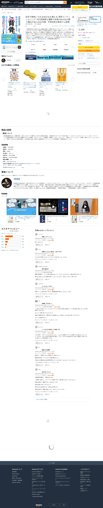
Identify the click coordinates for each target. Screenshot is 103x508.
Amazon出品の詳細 (37, 496)
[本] (2, 9)
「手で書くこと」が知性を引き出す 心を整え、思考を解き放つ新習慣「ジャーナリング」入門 (25, 217)
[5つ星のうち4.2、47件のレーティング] (43, 88)
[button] (18, 2)
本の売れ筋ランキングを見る (32, 163)
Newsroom (14, 476)
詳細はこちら (92, 32)
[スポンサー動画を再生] (53, 206)
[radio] (83, 19)
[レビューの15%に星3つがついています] (12, 242)
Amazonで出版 (35, 494)
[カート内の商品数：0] (98, 2)
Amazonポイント (15, 6)
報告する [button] (47, 244)
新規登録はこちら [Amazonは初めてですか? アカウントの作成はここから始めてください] (84, 10)
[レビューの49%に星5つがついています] (12, 236)
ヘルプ (26, 6)
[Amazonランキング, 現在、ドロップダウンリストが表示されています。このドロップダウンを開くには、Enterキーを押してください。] (49, 9)
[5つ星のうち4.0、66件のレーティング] (59, 87)
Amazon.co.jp (90, 54)
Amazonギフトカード (60, 473)
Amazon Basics (49, 6)
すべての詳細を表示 (31, 52)
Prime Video (58, 6)
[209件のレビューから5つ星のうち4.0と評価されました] (25, 220)
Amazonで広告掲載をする (38, 492)
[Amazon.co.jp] (7, 2)
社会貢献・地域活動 (17, 480)
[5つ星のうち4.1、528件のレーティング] (27, 90)
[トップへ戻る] (51, 464)
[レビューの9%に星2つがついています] (12, 244)
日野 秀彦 (28, 24)
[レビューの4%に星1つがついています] (12, 247)
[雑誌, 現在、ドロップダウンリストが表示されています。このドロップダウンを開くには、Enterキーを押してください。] (69, 9)
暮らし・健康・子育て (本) (10, 165)
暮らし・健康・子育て (8, 12)
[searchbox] (46, 2)
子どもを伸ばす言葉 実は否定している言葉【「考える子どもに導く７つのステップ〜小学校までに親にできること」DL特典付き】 (89, 217)
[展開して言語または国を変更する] (58, 505)
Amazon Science (16, 482)
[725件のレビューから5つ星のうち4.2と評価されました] (89, 220)
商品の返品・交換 (84, 479)
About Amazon (15, 473)
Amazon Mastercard (60, 476)
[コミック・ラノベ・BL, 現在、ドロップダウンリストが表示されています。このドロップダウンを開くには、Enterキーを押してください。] (61, 9)
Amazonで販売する (37, 471)
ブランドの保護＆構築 (37, 476)
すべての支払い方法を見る (63, 485)
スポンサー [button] (4, 195)
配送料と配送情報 (84, 475)
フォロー (18, 60)
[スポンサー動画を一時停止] (34, 213)
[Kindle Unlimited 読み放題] (37, 9)
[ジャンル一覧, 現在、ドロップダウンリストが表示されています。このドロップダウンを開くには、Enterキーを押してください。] (27, 9)
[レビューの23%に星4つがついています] (12, 239)
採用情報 (14, 471)
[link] (14, 84)
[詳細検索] (20, 9)
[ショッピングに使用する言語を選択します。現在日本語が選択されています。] (53, 505)
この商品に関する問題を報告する (35, 41)
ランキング (41, 6)
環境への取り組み (16, 478)
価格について (83, 488)
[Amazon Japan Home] (39, 505)
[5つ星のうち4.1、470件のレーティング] (11, 88)
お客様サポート (84, 490)
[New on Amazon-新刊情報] (10, 9)
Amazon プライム (84, 477)
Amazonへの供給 (36, 473)
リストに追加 (82, 63)
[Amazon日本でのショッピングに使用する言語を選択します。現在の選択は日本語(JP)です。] (70, 2)
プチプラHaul (33, 6)
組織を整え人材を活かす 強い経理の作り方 (57, 217)
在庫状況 (87, 40)
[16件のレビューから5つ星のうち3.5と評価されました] (57, 220)
